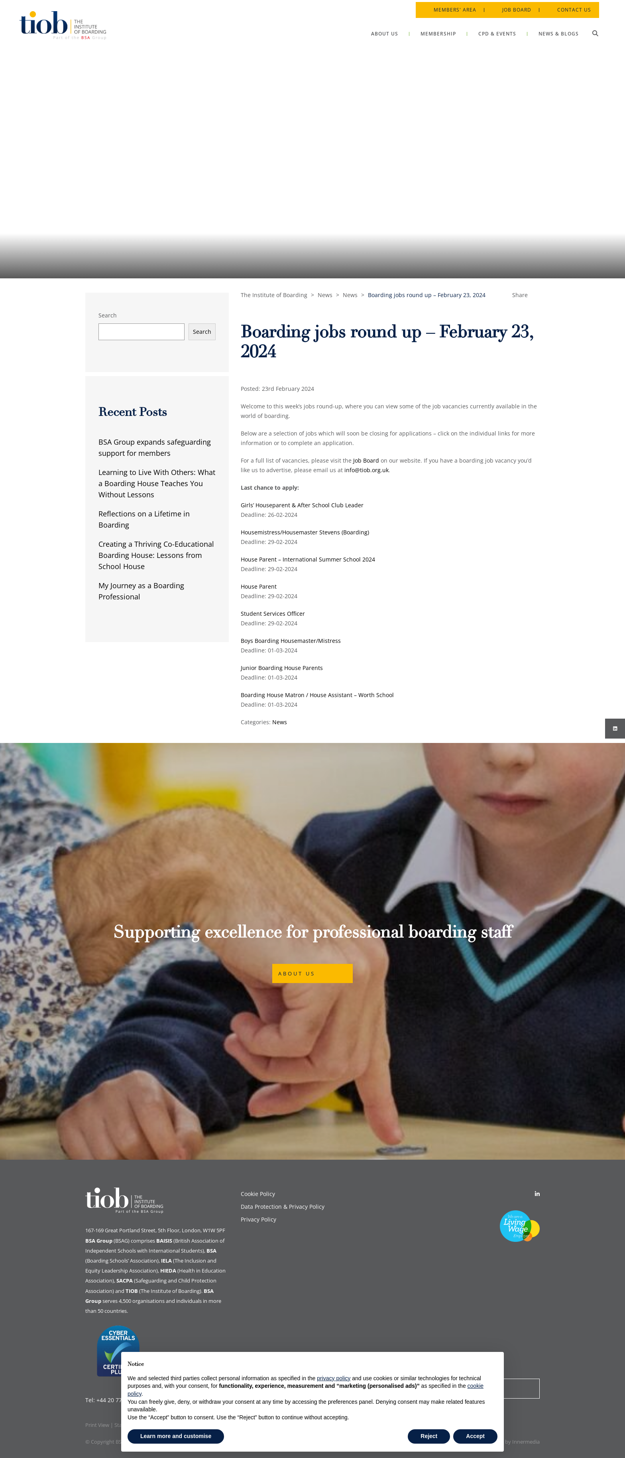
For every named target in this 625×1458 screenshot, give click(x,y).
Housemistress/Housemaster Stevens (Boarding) (305, 532)
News (279, 722)
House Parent (259, 586)
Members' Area (453, 7)
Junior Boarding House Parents (282, 668)
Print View (97, 1424)
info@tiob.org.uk (366, 470)
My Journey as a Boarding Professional (141, 591)
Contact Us (572, 7)
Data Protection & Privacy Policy (282, 1206)
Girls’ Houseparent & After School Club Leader (302, 505)
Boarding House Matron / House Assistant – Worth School (317, 695)
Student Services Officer (273, 613)
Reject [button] (429, 1436)
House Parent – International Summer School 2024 (308, 559)
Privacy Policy (258, 1219)
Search (107, 315)
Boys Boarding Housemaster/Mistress (291, 640)
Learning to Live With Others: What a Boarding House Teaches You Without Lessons (156, 483)
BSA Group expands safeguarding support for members (154, 447)
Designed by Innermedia (511, 1441)
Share (520, 295)
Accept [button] (475, 1436)
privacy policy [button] (333, 1378)
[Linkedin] (537, 1194)
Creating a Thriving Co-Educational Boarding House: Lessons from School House (156, 555)
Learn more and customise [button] (175, 1436)
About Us (296, 973)
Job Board (514, 7)
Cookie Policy (258, 1194)
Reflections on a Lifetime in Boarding (144, 519)
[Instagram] (615, 729)
